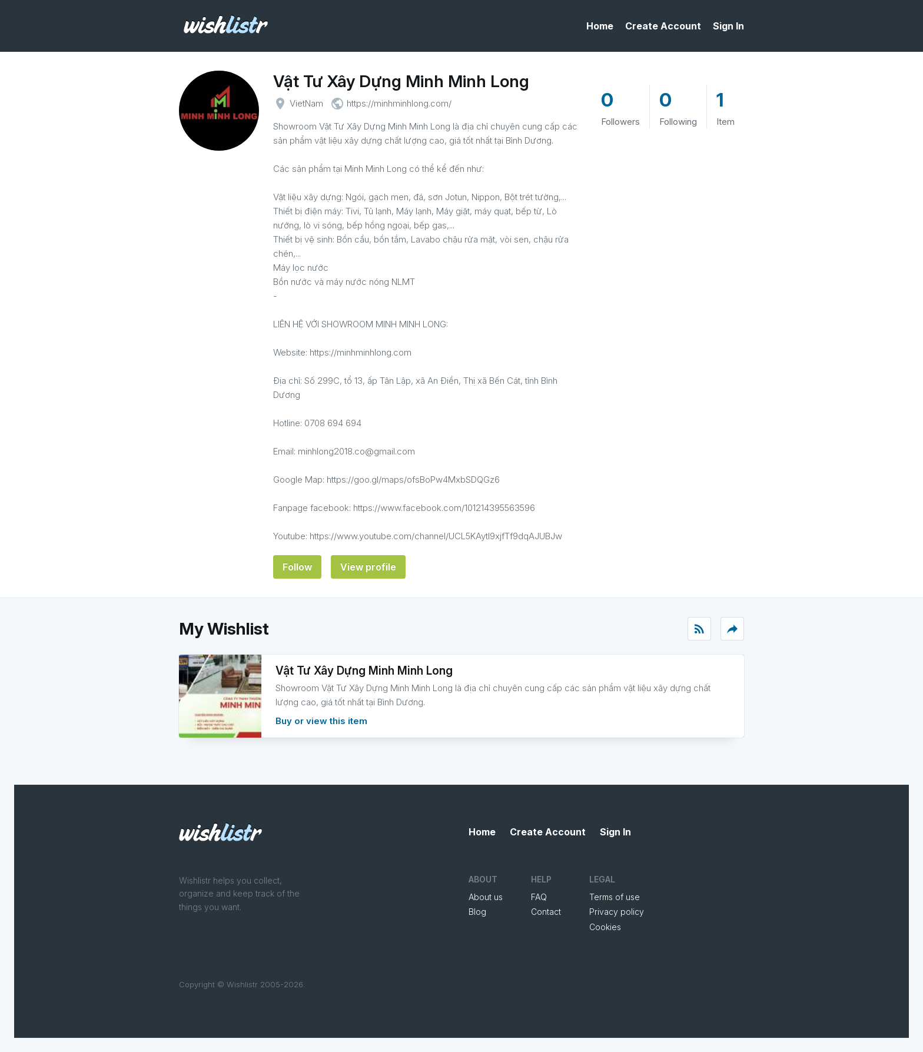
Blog (477, 912)
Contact (546, 912)
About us (486, 897)
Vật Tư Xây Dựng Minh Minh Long (401, 81)
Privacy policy (616, 912)
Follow (297, 567)
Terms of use (614, 897)
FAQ (539, 897)
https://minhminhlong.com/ (399, 103)
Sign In (728, 26)
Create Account (663, 26)
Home (599, 26)
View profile (368, 567)
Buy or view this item (321, 720)
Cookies (605, 927)
